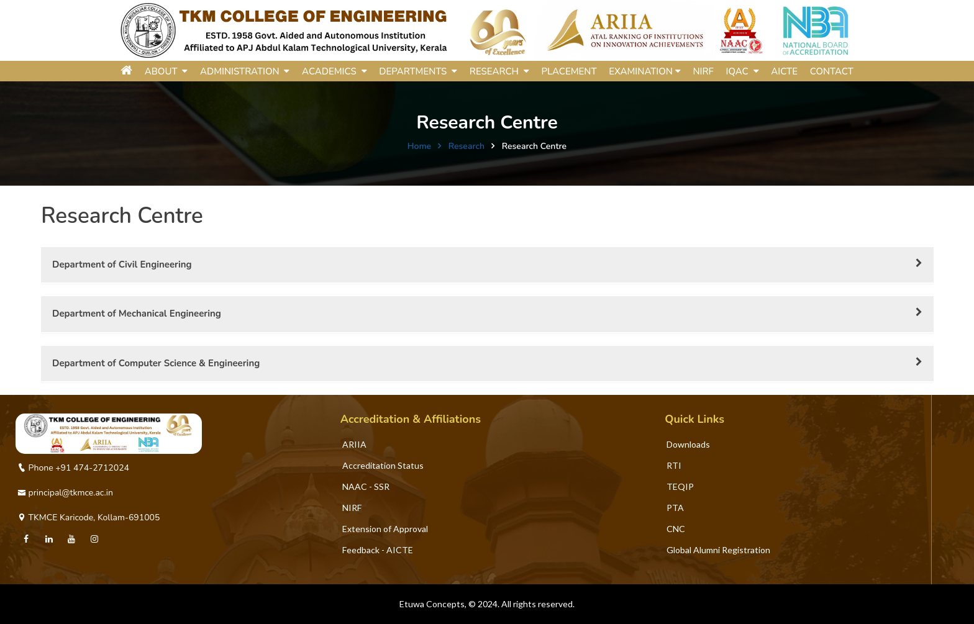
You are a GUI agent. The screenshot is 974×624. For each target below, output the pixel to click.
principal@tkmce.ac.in (65, 493)
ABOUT (166, 71)
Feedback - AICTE (377, 550)
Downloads (688, 444)
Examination (645, 71)
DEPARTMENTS (418, 71)
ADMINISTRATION (245, 71)
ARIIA (354, 444)
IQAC (742, 71)
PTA (675, 507)
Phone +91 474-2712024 (73, 468)
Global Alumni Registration (718, 550)
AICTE (784, 71)
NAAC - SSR (365, 486)
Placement (569, 71)
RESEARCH (499, 71)
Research (466, 146)
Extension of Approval (385, 528)
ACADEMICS (334, 71)
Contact (831, 71)
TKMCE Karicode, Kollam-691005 (88, 517)
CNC (676, 528)
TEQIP (680, 486)
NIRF (703, 71)
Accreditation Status (383, 465)
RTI (674, 465)
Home (419, 146)
